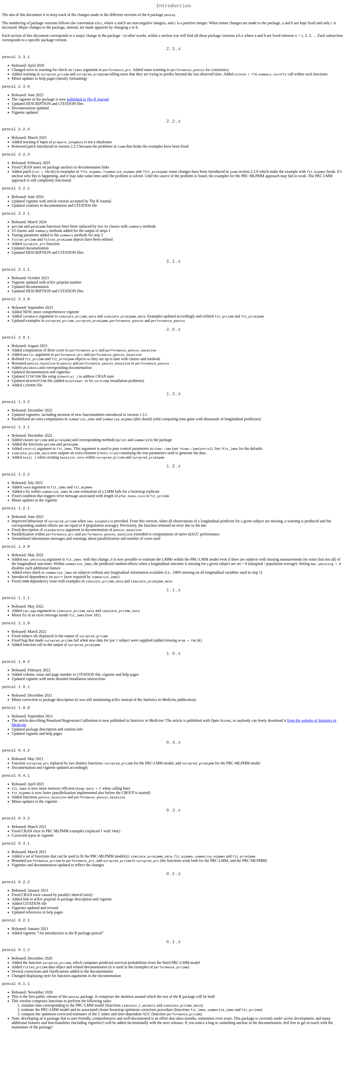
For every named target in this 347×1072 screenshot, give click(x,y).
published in (88, 103)
